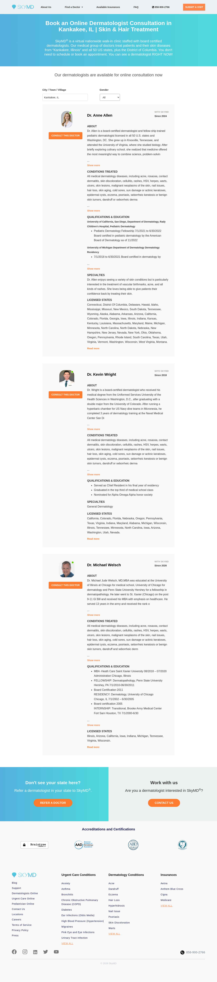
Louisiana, (106, 323)
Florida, (105, 318)
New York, (134, 332)
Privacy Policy (20, 930)
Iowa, (124, 318)
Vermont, (103, 341)
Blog (14, 882)
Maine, (149, 323)
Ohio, (144, 332)
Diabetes (67, 909)
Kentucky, (93, 323)
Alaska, (104, 314)
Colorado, (93, 318)
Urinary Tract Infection (75, 937)
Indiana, (142, 318)
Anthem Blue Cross (172, 889)
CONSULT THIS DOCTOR (65, 135)
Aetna (164, 883)
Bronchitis (67, 894)
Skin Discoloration (119, 922)
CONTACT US (164, 802)
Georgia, (115, 318)
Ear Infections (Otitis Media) (78, 915)
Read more (93, 348)
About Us (46, 7)
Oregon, (92, 337)
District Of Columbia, (116, 304)
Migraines (67, 926)
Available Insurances (108, 7)
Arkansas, (127, 314)
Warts (111, 928)
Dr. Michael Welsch (104, 565)
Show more (93, 165)
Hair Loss (114, 900)
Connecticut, (95, 304)
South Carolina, (142, 337)
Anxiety (66, 883)
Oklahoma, (154, 332)
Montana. (162, 341)
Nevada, (122, 332)
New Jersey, (109, 332)
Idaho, (155, 304)
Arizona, (139, 314)
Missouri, (107, 309)
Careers (16, 919)
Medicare (166, 900)
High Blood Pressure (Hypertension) (83, 921)
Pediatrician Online (23, 903)
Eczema (113, 894)
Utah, (164, 337)
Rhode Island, (124, 337)
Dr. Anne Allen (99, 115)
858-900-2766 (161, 7)
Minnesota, (94, 328)
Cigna (164, 894)
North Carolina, (110, 328)
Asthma (66, 889)
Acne (111, 883)
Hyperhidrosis (116, 905)
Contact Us (18, 909)
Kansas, (152, 318)
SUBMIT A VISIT (194, 7)
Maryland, (138, 323)
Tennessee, (154, 309)
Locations (17, 914)
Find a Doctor (74, 7)
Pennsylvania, (106, 337)
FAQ (136, 7)
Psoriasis (113, 916)
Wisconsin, (132, 341)
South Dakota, (139, 309)
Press (15, 935)
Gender (104, 89)
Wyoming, (93, 314)
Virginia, (92, 341)
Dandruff (113, 889)
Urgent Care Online (23, 898)
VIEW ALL (67, 943)
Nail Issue (114, 911)
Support (16, 888)
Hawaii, (146, 304)
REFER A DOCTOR (53, 802)
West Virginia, (147, 341)
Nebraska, (144, 328)
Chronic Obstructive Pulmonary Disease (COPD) (80, 902)
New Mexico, (121, 309)
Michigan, (159, 323)
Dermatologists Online (25, 893)
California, (151, 314)
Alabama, (115, 314)
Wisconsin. (104, 740)
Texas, (156, 337)
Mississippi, (94, 309)
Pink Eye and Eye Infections (78, 932)
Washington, (117, 341)
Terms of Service (22, 925)
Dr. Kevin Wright (101, 374)
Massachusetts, (122, 323)
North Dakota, (129, 328)
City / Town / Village (54, 89)
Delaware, (135, 304)
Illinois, (132, 318)
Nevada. (115, 532)
